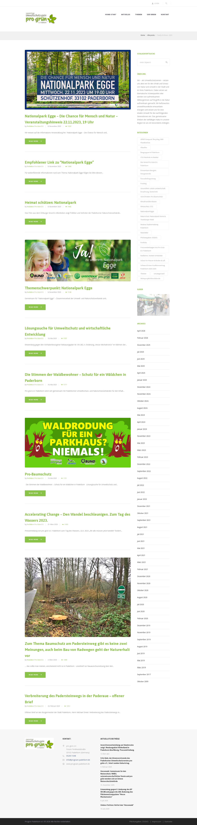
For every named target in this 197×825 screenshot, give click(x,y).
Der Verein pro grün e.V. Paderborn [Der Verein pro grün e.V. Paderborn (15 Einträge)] (149, 164)
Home (143, 35)
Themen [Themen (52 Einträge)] (143, 274)
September (144, 471)
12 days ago (104, 754)
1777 (65, 385)
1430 (66, 524)
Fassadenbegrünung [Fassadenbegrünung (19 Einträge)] (148, 179)
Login (156, 3)
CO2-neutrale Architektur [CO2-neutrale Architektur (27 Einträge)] (150, 157)
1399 (65, 660)
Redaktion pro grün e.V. (35, 126)
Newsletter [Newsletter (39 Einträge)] (144, 233)
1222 (69, 126)
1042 (69, 207)
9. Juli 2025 (104, 801)
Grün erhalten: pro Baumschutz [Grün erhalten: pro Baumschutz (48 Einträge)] (152, 197)
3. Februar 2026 (106, 767)
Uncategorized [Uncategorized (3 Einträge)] (159, 274)
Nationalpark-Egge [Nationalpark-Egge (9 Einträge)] (147, 211)
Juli (140, 352)
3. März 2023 (52, 660)
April (141, 331)
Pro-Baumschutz (38, 474)
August (142, 408)
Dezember (143, 345)
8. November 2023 (54, 126)
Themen (138, 14)
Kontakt (165, 14)
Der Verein (151, 14)
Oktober (142, 401)
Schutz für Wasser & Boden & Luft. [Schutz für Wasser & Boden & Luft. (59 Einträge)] (153, 260)
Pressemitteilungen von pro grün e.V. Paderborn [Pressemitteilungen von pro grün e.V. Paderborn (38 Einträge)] (152, 249)
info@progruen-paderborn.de (78, 760)
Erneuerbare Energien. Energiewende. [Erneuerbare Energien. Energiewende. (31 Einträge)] (149, 172)
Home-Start (110, 14)
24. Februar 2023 (54, 706)
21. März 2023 (53, 524)
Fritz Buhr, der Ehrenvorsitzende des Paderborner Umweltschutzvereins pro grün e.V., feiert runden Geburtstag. (116, 760)
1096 (69, 166)
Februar (142, 338)
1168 (69, 292)
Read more (33, 141)
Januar (142, 380)
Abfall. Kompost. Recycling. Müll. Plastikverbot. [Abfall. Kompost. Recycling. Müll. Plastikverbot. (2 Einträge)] (152, 141)
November (143, 394)
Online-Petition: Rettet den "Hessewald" (117, 805)
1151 (65, 478)
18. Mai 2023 (52, 338)
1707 (65, 338)
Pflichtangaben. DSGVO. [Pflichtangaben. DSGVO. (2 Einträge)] (149, 238)
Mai (141, 366)
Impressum (156, 821)
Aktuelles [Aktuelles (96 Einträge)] (144, 147)
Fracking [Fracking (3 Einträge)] (144, 184)
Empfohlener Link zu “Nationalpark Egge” (59, 162)
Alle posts (151, 35)
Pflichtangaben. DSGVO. (139, 821)
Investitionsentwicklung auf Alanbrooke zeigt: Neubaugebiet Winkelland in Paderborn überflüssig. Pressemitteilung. (117, 747)
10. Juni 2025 (104, 809)
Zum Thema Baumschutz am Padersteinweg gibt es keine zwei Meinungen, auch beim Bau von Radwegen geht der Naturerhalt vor (77, 649)
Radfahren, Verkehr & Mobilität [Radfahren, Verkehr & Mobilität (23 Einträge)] (151, 256)
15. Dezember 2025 (107, 785)
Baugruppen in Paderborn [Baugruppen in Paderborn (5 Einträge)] (150, 152)
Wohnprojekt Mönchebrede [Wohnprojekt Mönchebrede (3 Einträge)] (150, 278)
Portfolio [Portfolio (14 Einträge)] (144, 242)
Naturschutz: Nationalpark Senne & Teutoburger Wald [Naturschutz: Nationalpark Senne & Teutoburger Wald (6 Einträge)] (153, 218)
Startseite (168, 821)
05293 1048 (71, 756)
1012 (68, 706)
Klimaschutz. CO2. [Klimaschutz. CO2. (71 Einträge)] (147, 206)
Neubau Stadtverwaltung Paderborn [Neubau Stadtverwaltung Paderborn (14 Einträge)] (149, 226)
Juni (141, 359)
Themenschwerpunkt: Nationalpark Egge (58, 288)
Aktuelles (125, 14)
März (141, 450)
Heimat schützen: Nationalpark (50, 202)
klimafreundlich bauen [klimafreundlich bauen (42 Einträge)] (149, 202)
